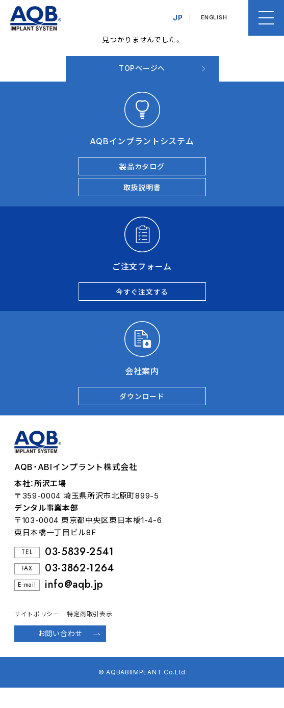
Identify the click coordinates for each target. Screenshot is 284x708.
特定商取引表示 (89, 614)
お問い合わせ (60, 633)
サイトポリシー (37, 614)
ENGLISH (213, 17)
